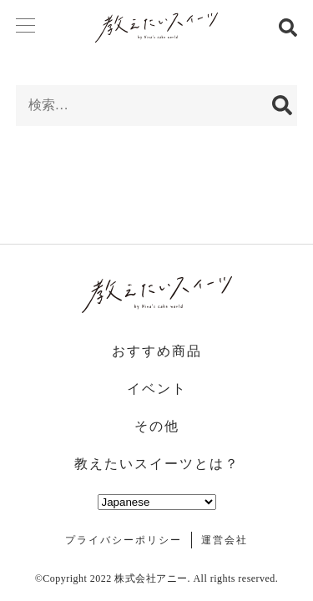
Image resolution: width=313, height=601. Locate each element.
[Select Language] (157, 502)
